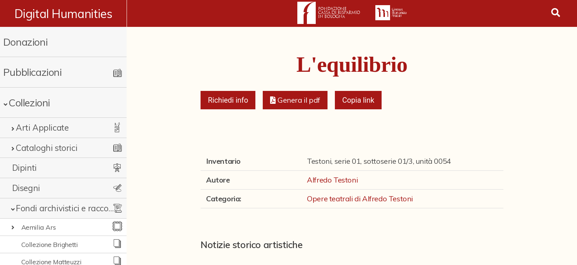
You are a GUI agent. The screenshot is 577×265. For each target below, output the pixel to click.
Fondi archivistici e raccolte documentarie (65, 208)
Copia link (358, 100)
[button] (295, 100)
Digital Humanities (63, 13)
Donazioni (25, 41)
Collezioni (29, 102)
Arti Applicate (42, 127)
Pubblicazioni (32, 72)
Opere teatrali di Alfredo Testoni (360, 198)
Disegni (26, 188)
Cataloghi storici (46, 147)
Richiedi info (228, 100)
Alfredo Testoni (332, 179)
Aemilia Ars (38, 227)
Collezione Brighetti (49, 244)
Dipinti (24, 167)
